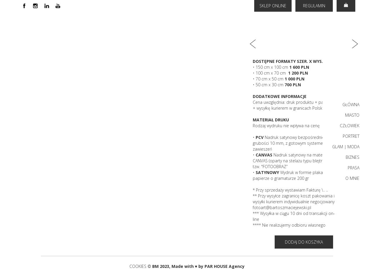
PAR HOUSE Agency (225, 266)
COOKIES (138, 266)
